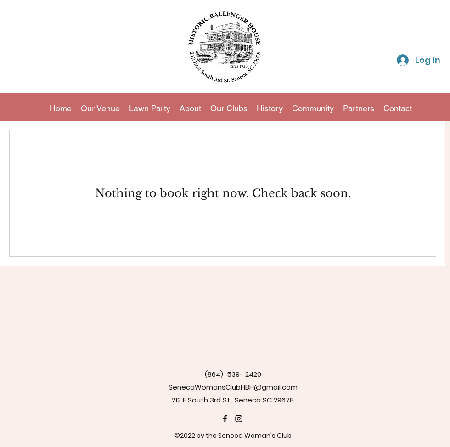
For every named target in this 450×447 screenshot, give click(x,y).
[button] (229, 108)
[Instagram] (238, 418)
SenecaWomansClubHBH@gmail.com (233, 387)
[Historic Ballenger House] (225, 418)
